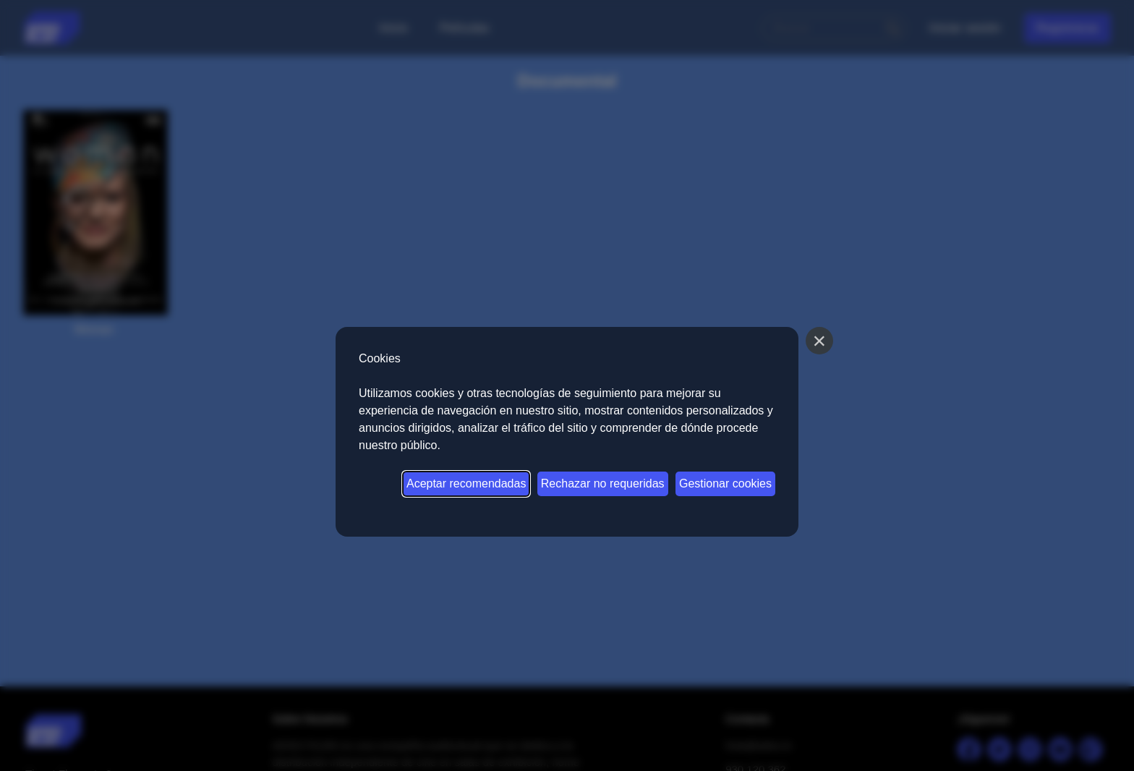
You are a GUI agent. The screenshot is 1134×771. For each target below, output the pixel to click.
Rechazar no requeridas (603, 483)
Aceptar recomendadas (466, 483)
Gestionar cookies (725, 483)
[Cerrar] (819, 340)
